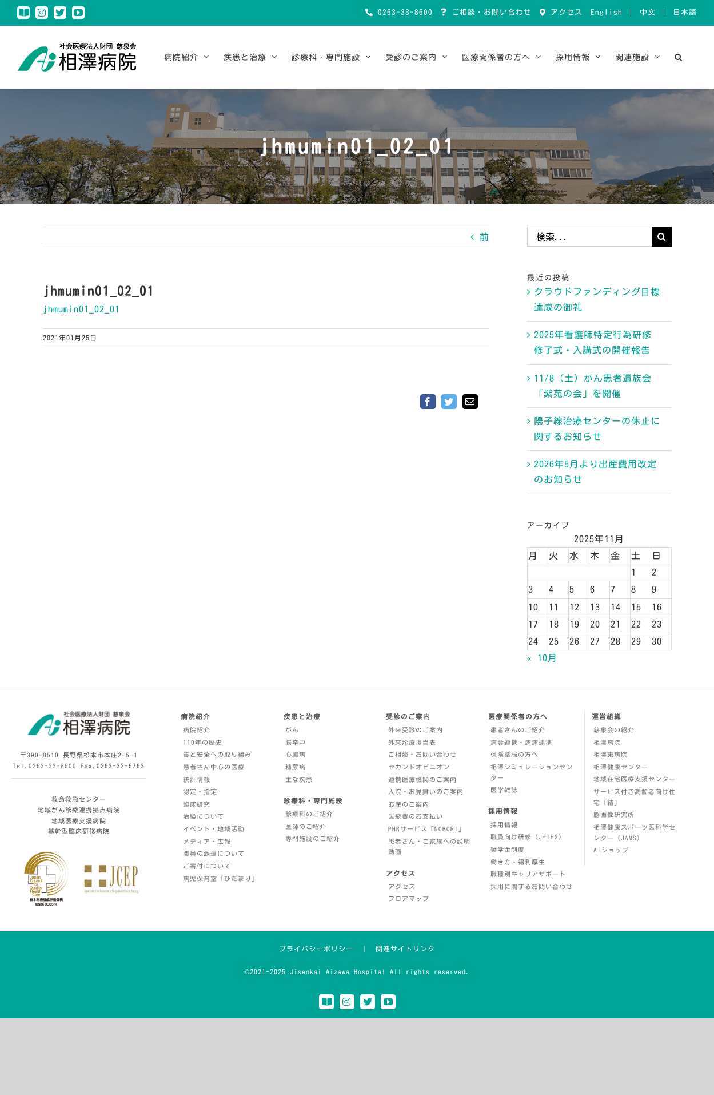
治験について (203, 816)
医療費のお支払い (415, 816)
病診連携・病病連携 (521, 742)
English (607, 12)
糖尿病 (295, 767)
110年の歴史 (202, 742)
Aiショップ (611, 850)
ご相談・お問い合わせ (489, 12)
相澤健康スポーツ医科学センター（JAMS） (634, 832)
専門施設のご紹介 (312, 838)
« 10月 (542, 657)
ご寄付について (207, 866)
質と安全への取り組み (217, 754)
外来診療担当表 (412, 742)
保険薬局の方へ (514, 754)
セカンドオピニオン (419, 767)
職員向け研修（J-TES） (527, 837)
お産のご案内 (408, 804)
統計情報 (196, 779)
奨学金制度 (507, 849)
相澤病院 (607, 742)
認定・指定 (200, 791)
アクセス (564, 12)
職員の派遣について (214, 853)
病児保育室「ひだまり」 (220, 878)
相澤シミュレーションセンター (531, 772)
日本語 (685, 12)
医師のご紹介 (305, 826)
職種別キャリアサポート (528, 874)
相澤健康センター (620, 767)
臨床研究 (196, 804)
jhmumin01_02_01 (81, 309)
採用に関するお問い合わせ (531, 886)
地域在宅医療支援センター (634, 779)
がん (292, 730)
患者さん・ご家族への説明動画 (429, 846)
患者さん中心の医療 (214, 767)
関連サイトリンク (405, 948)
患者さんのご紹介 (517, 730)
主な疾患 (299, 779)
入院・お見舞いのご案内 (426, 791)
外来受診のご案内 (415, 730)
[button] (679, 57)
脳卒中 (295, 742)
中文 (648, 12)
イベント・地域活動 (214, 829)
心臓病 (295, 754)
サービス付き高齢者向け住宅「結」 (634, 797)
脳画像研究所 (614, 814)
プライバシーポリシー (316, 948)
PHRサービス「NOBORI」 (426, 829)
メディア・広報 (207, 841)
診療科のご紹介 (309, 814)
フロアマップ (408, 898)
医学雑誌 (504, 790)
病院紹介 (196, 730)
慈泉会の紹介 (614, 730)
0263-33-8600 (403, 12)
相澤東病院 (610, 754)
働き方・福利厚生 (517, 862)
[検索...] (589, 237)
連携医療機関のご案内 (422, 779)
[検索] (662, 237)
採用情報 (504, 825)
